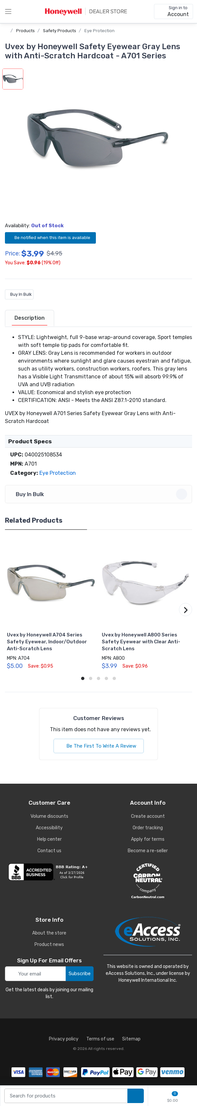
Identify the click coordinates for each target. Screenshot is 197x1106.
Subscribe (80, 973)
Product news (49, 944)
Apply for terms (147, 839)
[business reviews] (49, 871)
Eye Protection (99, 30)
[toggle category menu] (8, 11)
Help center (49, 839)
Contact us (49, 851)
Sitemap (131, 1039)
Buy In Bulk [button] (99, 494)
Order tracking (148, 828)
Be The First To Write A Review (98, 746)
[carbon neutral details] (147, 880)
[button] (98, 140)
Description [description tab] (29, 318)
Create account (148, 816)
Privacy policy (63, 1039)
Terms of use (100, 1039)
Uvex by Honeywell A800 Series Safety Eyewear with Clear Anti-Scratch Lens (141, 642)
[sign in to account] (173, 11)
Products (25, 30)
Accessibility (49, 828)
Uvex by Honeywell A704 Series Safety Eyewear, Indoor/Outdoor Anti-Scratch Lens (47, 642)
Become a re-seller (148, 851)
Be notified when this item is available (50, 237)
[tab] (29, 318)
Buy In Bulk (19, 294)
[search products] (135, 1096)
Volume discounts (49, 816)
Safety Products (59, 30)
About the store (49, 933)
